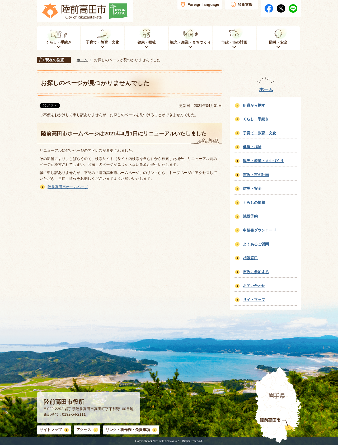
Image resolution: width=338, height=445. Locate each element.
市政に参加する (256, 272)
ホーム (82, 60)
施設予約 (250, 216)
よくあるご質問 (256, 244)
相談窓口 (250, 258)
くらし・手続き (256, 119)
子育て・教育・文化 (259, 133)
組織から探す (254, 105)
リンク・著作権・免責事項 (128, 430)
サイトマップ (254, 299)
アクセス (83, 430)
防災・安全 (252, 188)
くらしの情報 (254, 202)
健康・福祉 (252, 147)
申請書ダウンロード (259, 230)
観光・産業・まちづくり (263, 161)
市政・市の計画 (256, 175)
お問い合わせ (254, 285)
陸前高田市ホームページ (68, 187)
